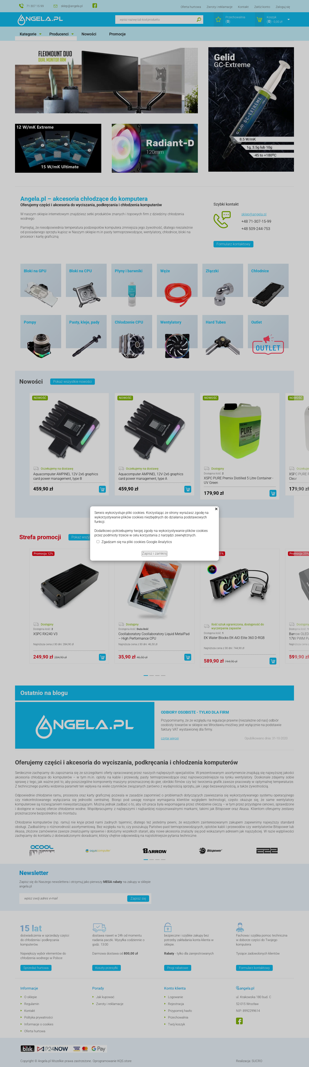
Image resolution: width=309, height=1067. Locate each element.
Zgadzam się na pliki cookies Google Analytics (136, 542)
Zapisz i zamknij (154, 553)
